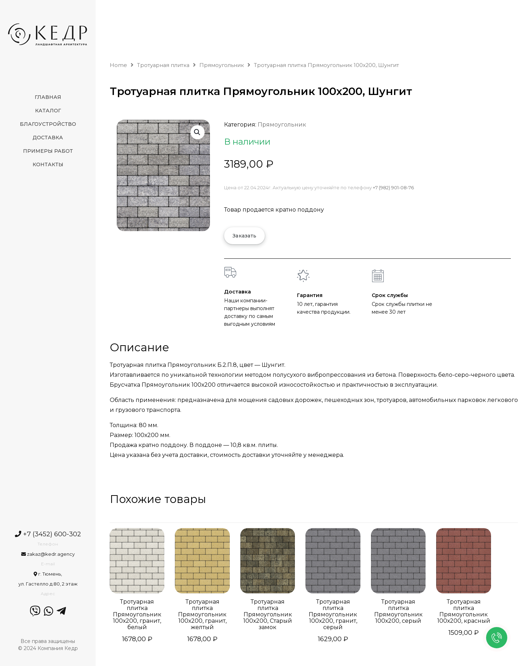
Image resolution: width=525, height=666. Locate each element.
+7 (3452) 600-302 (48, 534)
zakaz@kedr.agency (48, 554)
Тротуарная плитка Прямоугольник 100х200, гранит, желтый (202, 615)
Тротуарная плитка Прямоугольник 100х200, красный (463, 611)
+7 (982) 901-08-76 (393, 187)
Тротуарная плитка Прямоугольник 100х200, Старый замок (267, 615)
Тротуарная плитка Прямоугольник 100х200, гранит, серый (333, 615)
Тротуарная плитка (163, 65)
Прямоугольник (221, 65)
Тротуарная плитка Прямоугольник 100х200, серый (398, 611)
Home (118, 65)
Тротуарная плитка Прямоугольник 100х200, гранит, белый (137, 615)
